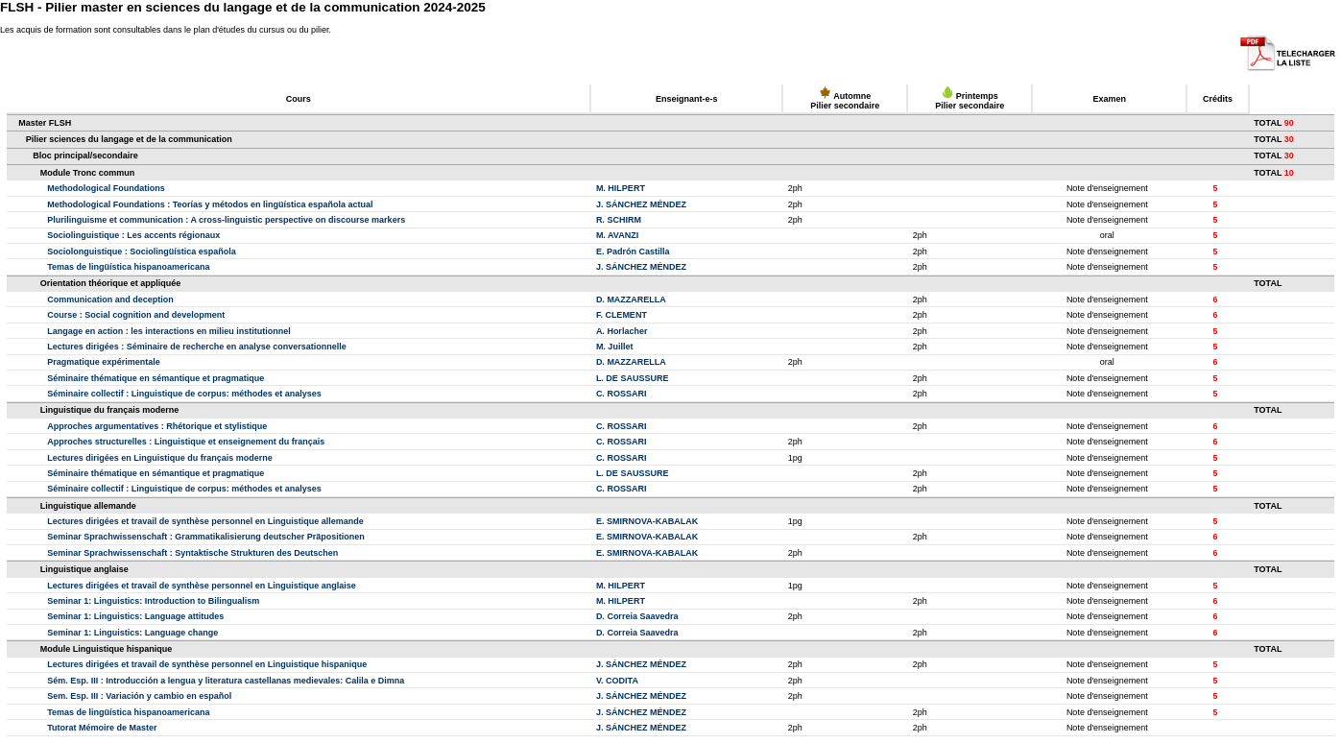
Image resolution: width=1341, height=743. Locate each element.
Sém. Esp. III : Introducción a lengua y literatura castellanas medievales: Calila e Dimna (225, 680)
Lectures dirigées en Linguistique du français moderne (160, 458)
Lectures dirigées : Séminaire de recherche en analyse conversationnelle (197, 346)
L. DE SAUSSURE (632, 378)
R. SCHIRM (618, 220)
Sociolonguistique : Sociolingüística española (141, 251)
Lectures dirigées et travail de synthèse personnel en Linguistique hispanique (207, 664)
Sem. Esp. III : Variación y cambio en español (139, 696)
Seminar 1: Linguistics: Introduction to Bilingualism (153, 601)
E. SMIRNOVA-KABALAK (647, 521)
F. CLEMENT (621, 315)
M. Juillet (615, 346)
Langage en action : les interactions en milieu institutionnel (169, 331)
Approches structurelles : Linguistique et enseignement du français (185, 441)
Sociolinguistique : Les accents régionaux (133, 235)
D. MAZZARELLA (631, 299)
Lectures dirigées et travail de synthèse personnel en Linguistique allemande (205, 521)
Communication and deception (110, 299)
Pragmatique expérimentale (103, 362)
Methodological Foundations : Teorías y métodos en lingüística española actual (209, 204)
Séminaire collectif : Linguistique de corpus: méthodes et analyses (184, 393)
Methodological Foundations (106, 188)
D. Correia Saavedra (637, 616)
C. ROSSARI (621, 393)
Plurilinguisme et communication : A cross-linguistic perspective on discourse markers (226, 220)
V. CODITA (617, 680)
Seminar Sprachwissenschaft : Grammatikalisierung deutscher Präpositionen (206, 536)
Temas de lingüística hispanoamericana (128, 267)
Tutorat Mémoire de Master (101, 727)
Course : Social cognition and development (136, 315)
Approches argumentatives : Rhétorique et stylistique (157, 426)
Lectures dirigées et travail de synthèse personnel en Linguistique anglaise (201, 585)
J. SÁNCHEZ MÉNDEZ (641, 204)
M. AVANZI (617, 235)
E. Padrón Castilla (633, 251)
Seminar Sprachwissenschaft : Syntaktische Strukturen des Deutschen (192, 553)
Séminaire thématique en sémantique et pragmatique (155, 378)
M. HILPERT (620, 188)
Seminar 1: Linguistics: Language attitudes (135, 616)
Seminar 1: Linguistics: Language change (132, 632)
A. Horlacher (622, 331)
